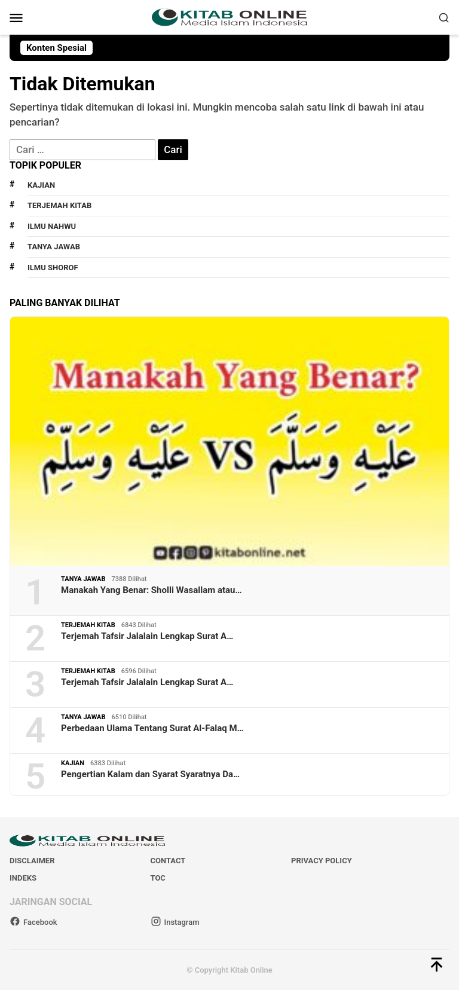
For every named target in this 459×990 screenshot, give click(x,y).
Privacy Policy (321, 860)
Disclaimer (32, 860)
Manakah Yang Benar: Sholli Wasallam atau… (151, 590)
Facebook (33, 922)
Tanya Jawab (53, 246)
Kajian (41, 185)
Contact (168, 860)
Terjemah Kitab (59, 205)
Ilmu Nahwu (51, 226)
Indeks (23, 877)
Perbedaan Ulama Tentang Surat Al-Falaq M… (152, 728)
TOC (158, 877)
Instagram (175, 922)
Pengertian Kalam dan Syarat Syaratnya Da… (150, 774)
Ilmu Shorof (52, 267)
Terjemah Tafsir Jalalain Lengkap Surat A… (147, 636)
